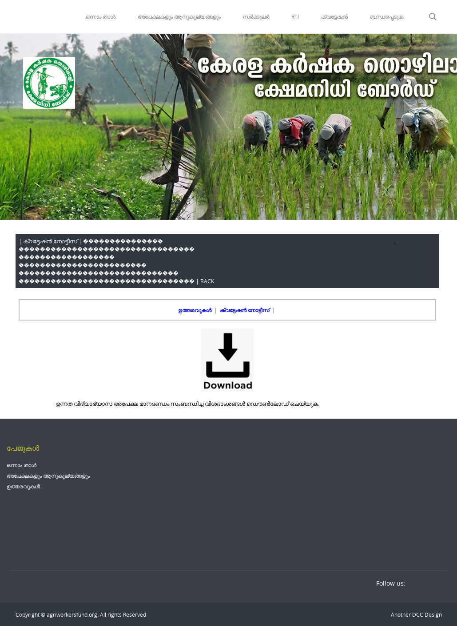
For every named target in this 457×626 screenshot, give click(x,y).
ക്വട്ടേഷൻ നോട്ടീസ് (245, 309)
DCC (417, 614)
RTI (295, 16)
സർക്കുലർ (256, 16)
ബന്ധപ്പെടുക (386, 16)
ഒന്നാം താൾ (100, 16)
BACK (207, 281)
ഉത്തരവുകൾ (195, 309)
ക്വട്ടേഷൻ (334, 16)
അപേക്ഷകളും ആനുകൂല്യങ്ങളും (179, 16)
